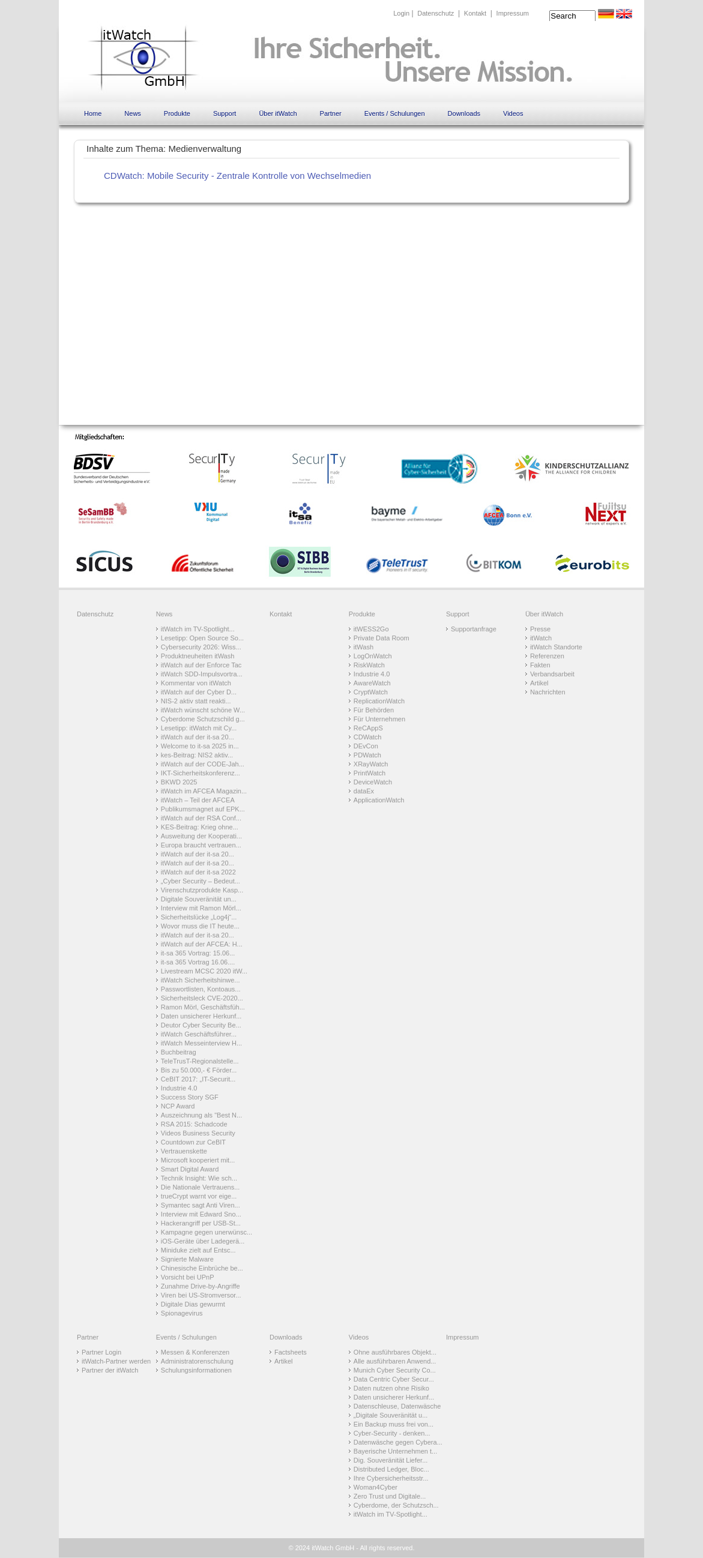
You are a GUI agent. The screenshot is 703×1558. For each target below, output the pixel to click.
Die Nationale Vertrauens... (200, 1187)
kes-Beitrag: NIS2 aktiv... (197, 755)
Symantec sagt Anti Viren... (200, 1205)
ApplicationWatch (379, 800)
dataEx (364, 791)
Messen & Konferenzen (195, 1352)
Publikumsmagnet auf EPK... (203, 809)
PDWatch (367, 755)
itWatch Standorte (556, 647)
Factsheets (290, 1352)
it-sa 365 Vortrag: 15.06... (198, 953)
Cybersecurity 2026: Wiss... (201, 647)
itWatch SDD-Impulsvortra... (202, 674)
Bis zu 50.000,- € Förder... (199, 1070)
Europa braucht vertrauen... (201, 845)
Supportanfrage (473, 629)
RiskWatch (369, 665)
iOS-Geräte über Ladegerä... (202, 1241)
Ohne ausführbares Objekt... (395, 1352)
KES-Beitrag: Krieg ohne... (199, 827)
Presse (540, 629)
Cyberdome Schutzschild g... (203, 719)
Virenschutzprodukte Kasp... (202, 890)
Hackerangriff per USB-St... (201, 1223)
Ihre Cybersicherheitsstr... (391, 1478)
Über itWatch (278, 113)
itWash (363, 647)
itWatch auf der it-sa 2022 (198, 872)
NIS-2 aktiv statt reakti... (196, 701)
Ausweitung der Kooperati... (201, 836)
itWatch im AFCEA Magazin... (204, 791)
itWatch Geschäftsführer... (199, 1034)
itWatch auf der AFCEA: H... (202, 944)
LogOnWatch (373, 656)
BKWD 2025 (179, 782)
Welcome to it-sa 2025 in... (200, 746)
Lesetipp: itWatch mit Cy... (199, 728)
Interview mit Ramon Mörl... (201, 908)
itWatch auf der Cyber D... (199, 692)
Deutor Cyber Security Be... (201, 1025)
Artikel (539, 683)
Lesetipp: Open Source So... (202, 638)
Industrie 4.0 (179, 1088)
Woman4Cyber (375, 1487)
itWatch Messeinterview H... (201, 1043)
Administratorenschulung (197, 1361)
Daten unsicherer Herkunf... (201, 1016)
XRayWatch (371, 764)
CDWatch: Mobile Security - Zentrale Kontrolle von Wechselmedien (237, 175)
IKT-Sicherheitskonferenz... (200, 773)
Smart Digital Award (190, 1169)
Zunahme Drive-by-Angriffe (200, 1286)
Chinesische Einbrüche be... (202, 1268)
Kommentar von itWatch (196, 683)
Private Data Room (381, 638)
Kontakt (475, 13)
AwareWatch (372, 683)
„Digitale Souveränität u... (391, 1415)
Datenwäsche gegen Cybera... (398, 1442)
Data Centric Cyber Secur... (394, 1379)
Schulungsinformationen (196, 1370)
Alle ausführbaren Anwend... (395, 1361)
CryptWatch (371, 692)
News (132, 113)
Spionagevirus (182, 1313)
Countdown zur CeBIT (193, 1142)
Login (401, 13)
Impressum (512, 13)
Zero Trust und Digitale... (390, 1496)
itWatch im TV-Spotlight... (198, 629)
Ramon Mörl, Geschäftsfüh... (203, 1007)
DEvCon (366, 746)
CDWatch (368, 737)
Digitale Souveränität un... (199, 899)
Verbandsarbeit (552, 674)
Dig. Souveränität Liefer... (391, 1460)
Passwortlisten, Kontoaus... (201, 989)
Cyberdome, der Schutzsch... (396, 1505)
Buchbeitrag (178, 1052)
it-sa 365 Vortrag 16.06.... (198, 962)
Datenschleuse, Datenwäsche (397, 1406)
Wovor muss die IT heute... (200, 926)
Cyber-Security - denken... (392, 1433)
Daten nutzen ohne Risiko (391, 1388)
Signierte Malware (187, 1259)
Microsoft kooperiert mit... (198, 1160)
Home (92, 113)
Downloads (464, 113)
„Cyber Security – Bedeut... (200, 881)
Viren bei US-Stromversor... (201, 1295)
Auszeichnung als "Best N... (201, 1115)
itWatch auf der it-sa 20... (197, 737)
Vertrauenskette (184, 1151)
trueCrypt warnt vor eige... (199, 1196)
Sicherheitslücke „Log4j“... (199, 917)
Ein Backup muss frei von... (393, 1424)
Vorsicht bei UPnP (187, 1277)
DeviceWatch (373, 782)
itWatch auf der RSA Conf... (201, 818)
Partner (331, 113)
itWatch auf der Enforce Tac (201, 665)
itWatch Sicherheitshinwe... (200, 980)
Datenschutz (435, 13)
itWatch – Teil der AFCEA (198, 800)
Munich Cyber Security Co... (395, 1370)
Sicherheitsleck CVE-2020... (202, 998)
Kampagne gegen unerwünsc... (206, 1232)
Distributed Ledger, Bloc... (391, 1469)
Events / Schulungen (394, 113)
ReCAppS (368, 728)
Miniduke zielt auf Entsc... (198, 1250)
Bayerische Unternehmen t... (395, 1451)
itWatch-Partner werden (116, 1361)
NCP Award (178, 1106)
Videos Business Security (198, 1133)
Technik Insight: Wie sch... (199, 1178)
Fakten (540, 665)
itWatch (541, 638)
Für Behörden (374, 710)
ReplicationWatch (379, 701)
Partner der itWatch (110, 1370)
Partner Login (101, 1352)
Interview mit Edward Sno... (201, 1214)
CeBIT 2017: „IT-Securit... (198, 1079)
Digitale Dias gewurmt (193, 1304)
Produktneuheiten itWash (198, 656)
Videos (513, 113)
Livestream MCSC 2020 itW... (204, 971)
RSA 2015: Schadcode (194, 1124)
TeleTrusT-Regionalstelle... (200, 1061)
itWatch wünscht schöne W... (203, 710)
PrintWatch (369, 773)
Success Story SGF (190, 1097)
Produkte (177, 113)
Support (225, 113)
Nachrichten (548, 692)
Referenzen (547, 656)
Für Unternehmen (379, 719)
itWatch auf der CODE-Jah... (202, 764)
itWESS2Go (371, 629)
